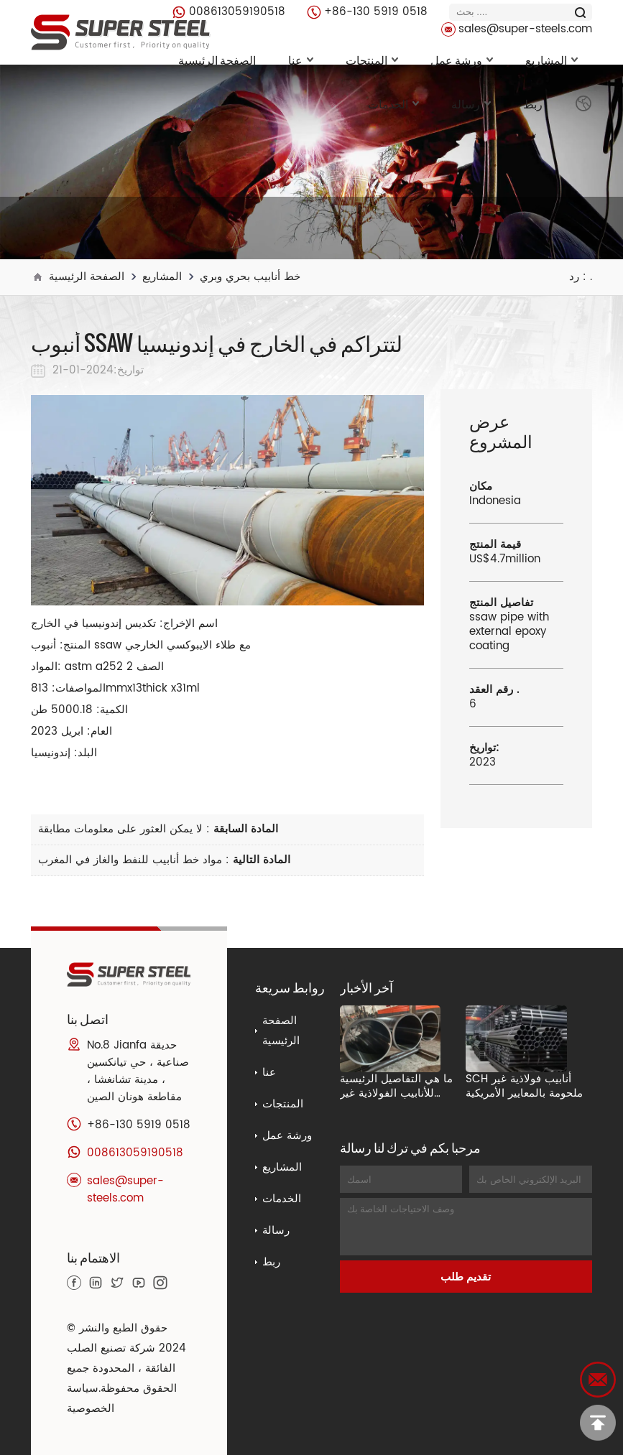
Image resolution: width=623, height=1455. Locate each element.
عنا (300, 59)
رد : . (580, 277)
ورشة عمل (461, 59)
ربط (533, 103)
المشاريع (551, 59)
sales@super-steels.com (525, 29)
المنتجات (372, 59)
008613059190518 (237, 12)
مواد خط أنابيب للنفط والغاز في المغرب (130, 860)
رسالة (471, 103)
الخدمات (393, 103)
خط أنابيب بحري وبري (250, 277)
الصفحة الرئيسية (217, 59)
